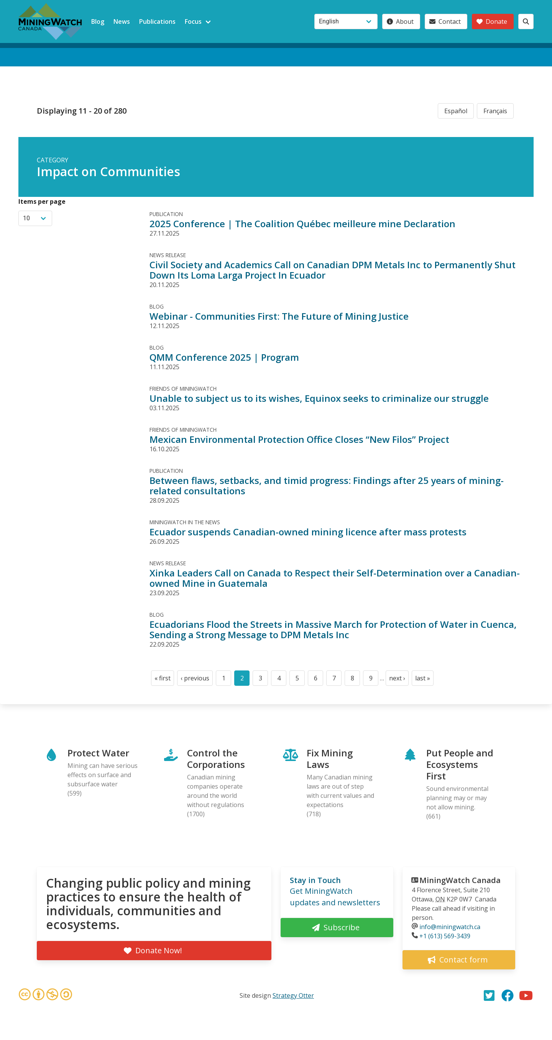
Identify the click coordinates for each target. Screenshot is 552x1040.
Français (495, 111)
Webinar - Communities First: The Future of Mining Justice (279, 316)
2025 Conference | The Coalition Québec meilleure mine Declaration (302, 223)
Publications (157, 21)
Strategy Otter (293, 995)
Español (455, 111)
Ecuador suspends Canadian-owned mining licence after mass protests (308, 531)
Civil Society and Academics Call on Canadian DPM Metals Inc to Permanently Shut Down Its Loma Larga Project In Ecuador (333, 269)
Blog (97, 21)
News (121, 21)
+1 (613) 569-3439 (444, 936)
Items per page (42, 201)
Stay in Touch (315, 880)
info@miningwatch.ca (449, 927)
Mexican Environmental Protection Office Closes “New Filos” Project (299, 439)
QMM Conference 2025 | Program (224, 357)
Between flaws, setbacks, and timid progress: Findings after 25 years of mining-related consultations (327, 485)
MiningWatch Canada (460, 880)
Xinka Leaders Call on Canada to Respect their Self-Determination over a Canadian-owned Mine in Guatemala (335, 577)
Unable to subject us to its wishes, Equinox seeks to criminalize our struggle (319, 398)
